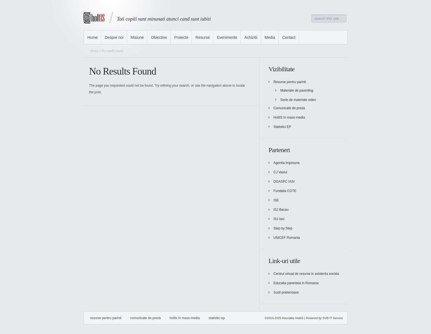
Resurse (202, 37)
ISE (276, 200)
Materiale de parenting (296, 90)
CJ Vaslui (280, 172)
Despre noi (114, 37)
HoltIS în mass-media (289, 117)
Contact (288, 37)
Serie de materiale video (298, 100)
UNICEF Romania (286, 238)
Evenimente (227, 37)
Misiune (137, 37)
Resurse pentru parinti (289, 82)
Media (270, 37)
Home (92, 37)
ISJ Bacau (281, 210)
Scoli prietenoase (286, 292)
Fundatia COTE (284, 191)
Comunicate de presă (289, 108)
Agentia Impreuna (286, 163)
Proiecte (181, 37)
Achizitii (250, 37)
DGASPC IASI (284, 182)
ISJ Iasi (278, 219)
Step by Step (282, 228)
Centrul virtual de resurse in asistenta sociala (306, 274)
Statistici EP (282, 127)
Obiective (159, 37)
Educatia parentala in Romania (296, 283)
